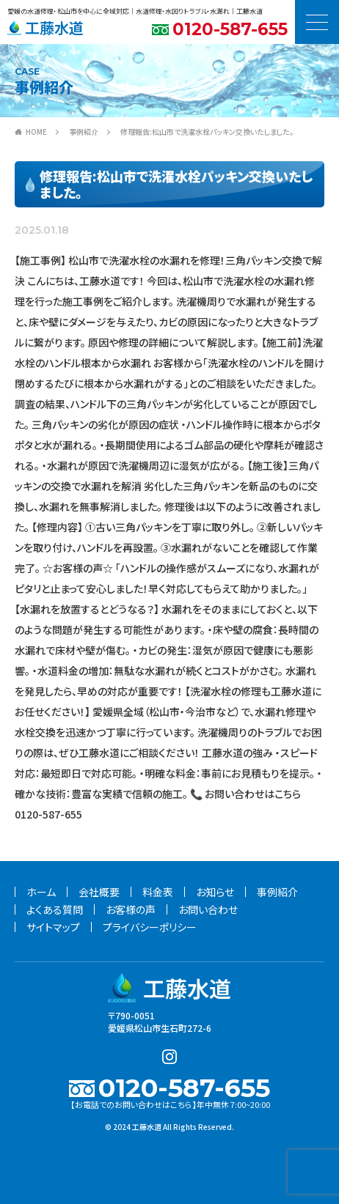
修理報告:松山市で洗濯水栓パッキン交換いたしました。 (207, 131)
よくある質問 (54, 909)
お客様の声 (131, 909)
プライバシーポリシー (150, 927)
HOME (36, 131)
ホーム (41, 892)
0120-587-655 (230, 29)
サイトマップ (53, 927)
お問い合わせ (208, 909)
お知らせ (215, 892)
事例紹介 (83, 131)
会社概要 (99, 892)
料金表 (157, 892)
